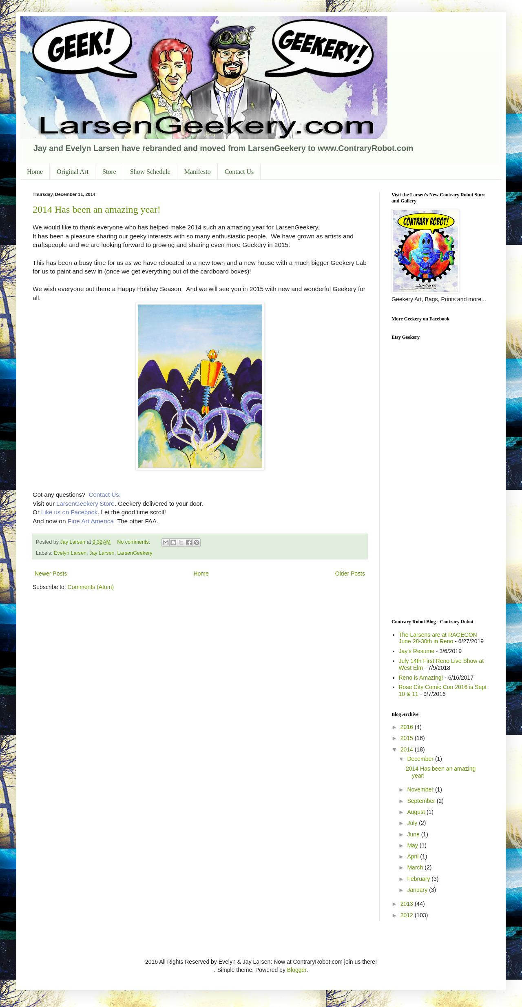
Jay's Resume (416, 651)
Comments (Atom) (91, 587)
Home (35, 171)
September (421, 801)
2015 (407, 738)
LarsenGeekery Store (85, 503)
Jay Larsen (102, 553)
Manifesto (197, 171)
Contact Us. (105, 494)
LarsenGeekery (135, 553)
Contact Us (239, 171)
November (421, 789)
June (414, 834)
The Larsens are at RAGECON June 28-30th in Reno (438, 638)
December (421, 759)
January (418, 890)
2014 (407, 749)
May (413, 845)
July (413, 823)
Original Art (72, 171)
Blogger (296, 970)
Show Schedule (150, 171)
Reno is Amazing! (421, 677)
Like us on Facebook (69, 512)
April (413, 856)
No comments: (134, 542)
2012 (407, 915)
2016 (407, 727)
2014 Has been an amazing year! (97, 209)
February (419, 879)
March (416, 867)
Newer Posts (51, 573)
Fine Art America (91, 521)
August (416, 812)
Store (109, 171)
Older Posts (350, 573)
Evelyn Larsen (70, 553)
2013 (407, 903)
